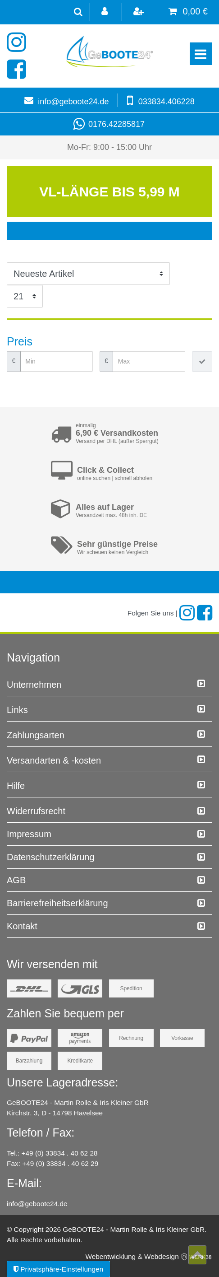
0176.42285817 (109, 124)
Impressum (29, 834)
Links (17, 710)
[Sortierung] (88, 273)
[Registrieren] (139, 12)
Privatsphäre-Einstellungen (58, 1269)
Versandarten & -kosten (54, 760)
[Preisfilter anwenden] (202, 361)
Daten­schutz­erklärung (51, 857)
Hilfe (16, 786)
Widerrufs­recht (36, 811)
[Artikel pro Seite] (25, 296)
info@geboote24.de (73, 101)
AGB (16, 880)
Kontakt (22, 926)
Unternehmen (34, 685)
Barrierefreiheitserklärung (57, 903)
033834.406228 (166, 101)
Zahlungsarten (35, 735)
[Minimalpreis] (56, 361)
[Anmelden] (105, 12)
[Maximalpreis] (149, 361)
